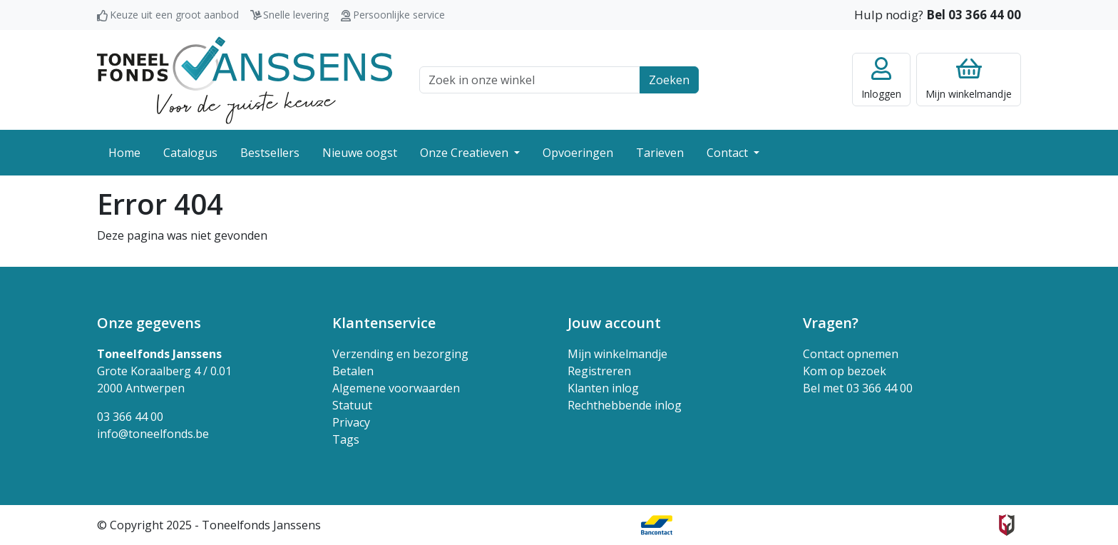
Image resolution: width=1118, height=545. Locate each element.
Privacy (351, 422)
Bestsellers (269, 153)
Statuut (352, 405)
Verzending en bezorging (400, 354)
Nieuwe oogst (359, 153)
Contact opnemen (850, 354)
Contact (729, 153)
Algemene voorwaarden (396, 388)
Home (124, 153)
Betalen (353, 371)
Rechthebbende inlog (625, 405)
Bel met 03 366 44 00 (858, 388)
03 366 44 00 (130, 416)
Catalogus (190, 153)
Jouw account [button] (614, 322)
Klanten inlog (603, 388)
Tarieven (660, 153)
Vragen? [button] (830, 322)
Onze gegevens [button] (149, 322)
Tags (345, 439)
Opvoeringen (578, 153)
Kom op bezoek (844, 371)
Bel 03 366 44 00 (973, 14)
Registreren (599, 371)
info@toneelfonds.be (153, 434)
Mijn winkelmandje (617, 354)
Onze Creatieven (465, 153)
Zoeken (669, 80)
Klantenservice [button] (384, 322)
